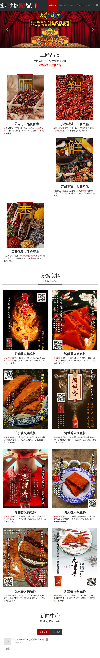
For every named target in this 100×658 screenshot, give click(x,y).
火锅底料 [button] (62, 5)
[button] (7, 29)
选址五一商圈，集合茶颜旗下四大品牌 (29, 639)
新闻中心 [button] (71, 5)
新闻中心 (50, 616)
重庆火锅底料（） (76, 191)
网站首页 (53, 5)
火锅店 (33, 258)
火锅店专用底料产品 (50, 65)
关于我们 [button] (80, 5)
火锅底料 (50, 276)
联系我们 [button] (89, 5)
